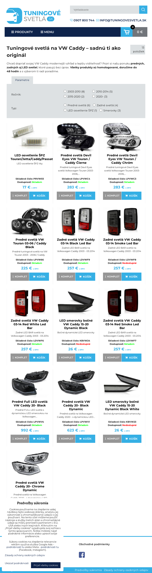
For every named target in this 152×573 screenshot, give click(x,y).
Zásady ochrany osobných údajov (126, 570)
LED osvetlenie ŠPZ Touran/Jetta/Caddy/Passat (32, 157)
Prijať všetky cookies (46, 565)
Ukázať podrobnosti (17, 563)
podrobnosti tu (15, 547)
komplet (19, 195)
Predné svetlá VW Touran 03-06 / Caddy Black (29, 243)
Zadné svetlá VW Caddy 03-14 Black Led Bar (76, 241)
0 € (140, 32)
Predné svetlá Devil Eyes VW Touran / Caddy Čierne (76, 159)
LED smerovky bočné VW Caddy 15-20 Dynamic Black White (122, 405)
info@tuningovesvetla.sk (121, 20)
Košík (39, 195)
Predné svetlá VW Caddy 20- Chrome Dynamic (29, 486)
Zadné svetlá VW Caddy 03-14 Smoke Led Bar (122, 241)
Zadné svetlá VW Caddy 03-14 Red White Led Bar (30, 324)
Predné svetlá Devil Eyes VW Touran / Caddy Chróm (122, 159)
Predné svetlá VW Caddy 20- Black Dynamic (76, 405)
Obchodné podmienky (94, 544)
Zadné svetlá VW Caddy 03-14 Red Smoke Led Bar (122, 324)
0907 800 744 (82, 20)
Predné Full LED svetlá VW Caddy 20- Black (30, 403)
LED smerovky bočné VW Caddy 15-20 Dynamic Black (76, 324)
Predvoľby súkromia (88, 570)
